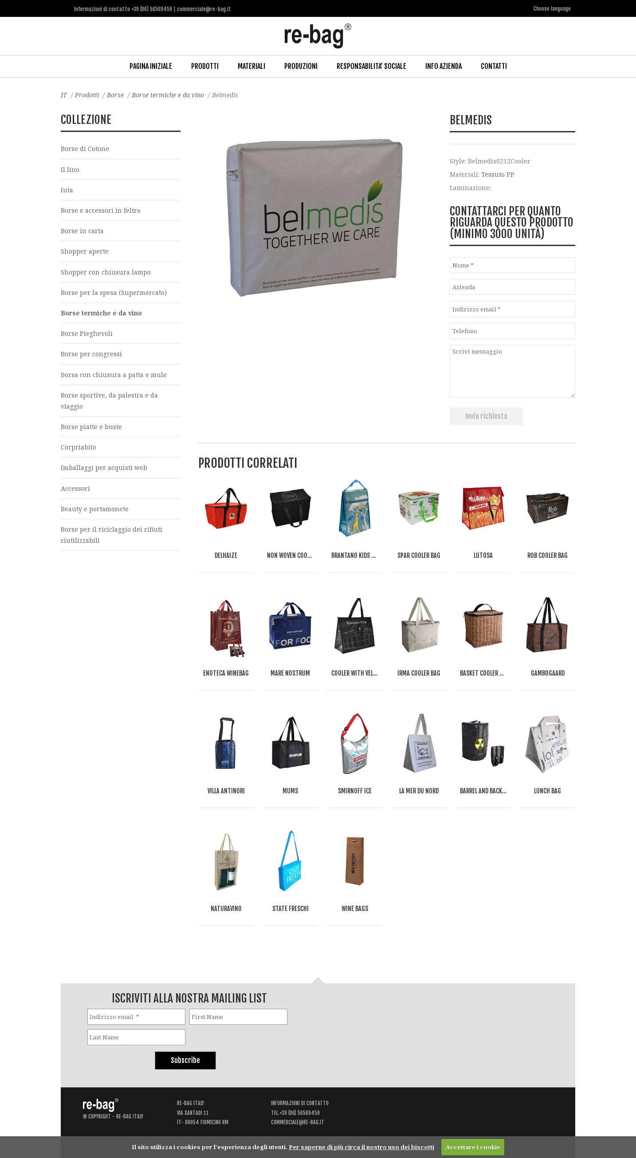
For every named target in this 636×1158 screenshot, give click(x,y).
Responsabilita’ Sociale (371, 66)
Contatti (494, 66)
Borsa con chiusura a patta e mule (114, 374)
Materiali (251, 66)
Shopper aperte (85, 251)
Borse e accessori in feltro (101, 210)
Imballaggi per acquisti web (104, 467)
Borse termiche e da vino (168, 95)
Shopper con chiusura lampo (106, 272)
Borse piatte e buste (91, 426)
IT (64, 95)
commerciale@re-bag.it (297, 1122)
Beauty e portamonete (95, 509)
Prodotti (205, 66)
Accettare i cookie (473, 1147)
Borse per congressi (91, 354)
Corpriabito (78, 447)
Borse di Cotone (85, 148)
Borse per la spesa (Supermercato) (114, 292)
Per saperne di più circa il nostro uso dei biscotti (361, 1147)
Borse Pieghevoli (87, 333)
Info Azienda (443, 66)
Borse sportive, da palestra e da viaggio (109, 400)
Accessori (75, 488)
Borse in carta (82, 231)
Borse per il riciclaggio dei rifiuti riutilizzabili (111, 535)
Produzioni (301, 66)
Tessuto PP (497, 174)
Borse (115, 95)
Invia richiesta (486, 416)
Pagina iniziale (151, 66)
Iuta (67, 190)
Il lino (70, 169)
